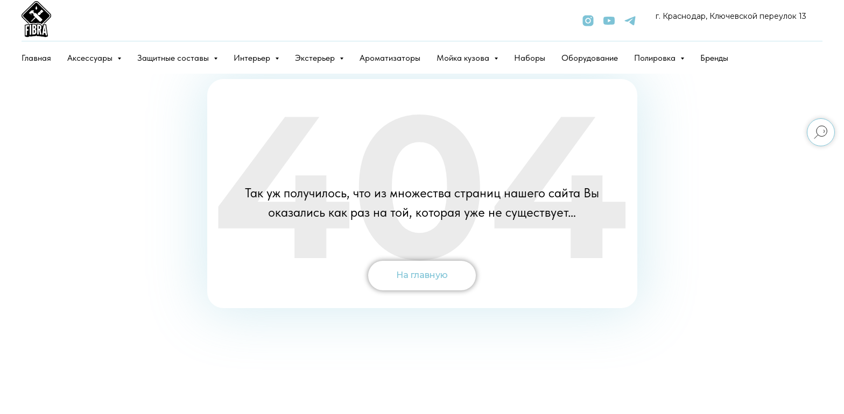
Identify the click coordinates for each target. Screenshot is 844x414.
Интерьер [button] (253, 58)
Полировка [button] (656, 58)
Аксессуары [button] (91, 58)
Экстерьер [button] (316, 58)
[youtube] (609, 20)
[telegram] (630, 20)
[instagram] (588, 20)
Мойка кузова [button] (464, 58)
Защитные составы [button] (174, 58)
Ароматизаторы (390, 58)
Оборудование (589, 58)
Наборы (529, 58)
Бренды (714, 58)
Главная (36, 58)
